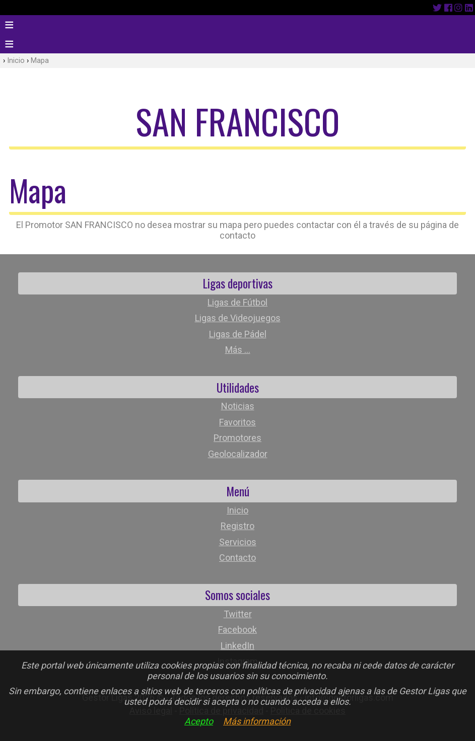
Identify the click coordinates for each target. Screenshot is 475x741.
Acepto (198, 721)
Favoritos (237, 422)
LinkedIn (237, 645)
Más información (257, 721)
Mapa (40, 60)
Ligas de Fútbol (237, 302)
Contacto (237, 557)
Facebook (237, 629)
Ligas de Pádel (237, 334)
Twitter (238, 614)
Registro (237, 526)
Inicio (16, 60)
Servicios (237, 542)
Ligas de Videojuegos (238, 318)
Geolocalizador (237, 454)
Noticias (237, 406)
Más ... (237, 349)
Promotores (237, 437)
